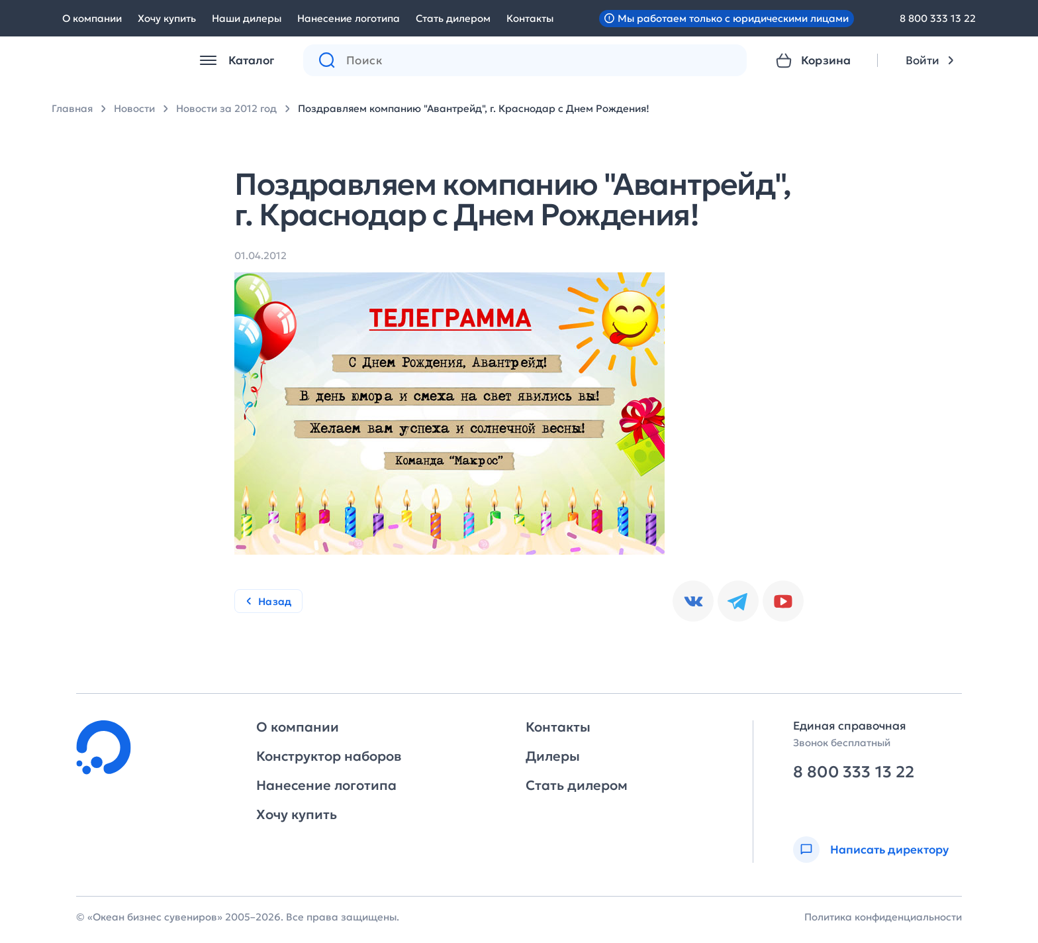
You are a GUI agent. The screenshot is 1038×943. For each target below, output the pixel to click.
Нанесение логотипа (348, 18)
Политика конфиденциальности (883, 917)
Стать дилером (453, 18)
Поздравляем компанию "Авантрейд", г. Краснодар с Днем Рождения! (473, 108)
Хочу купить (167, 18)
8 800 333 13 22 (938, 18)
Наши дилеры (246, 18)
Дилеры (553, 756)
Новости (134, 108)
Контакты (529, 18)
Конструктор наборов (328, 756)
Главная (72, 108)
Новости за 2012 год (226, 108)
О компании (92, 18)
